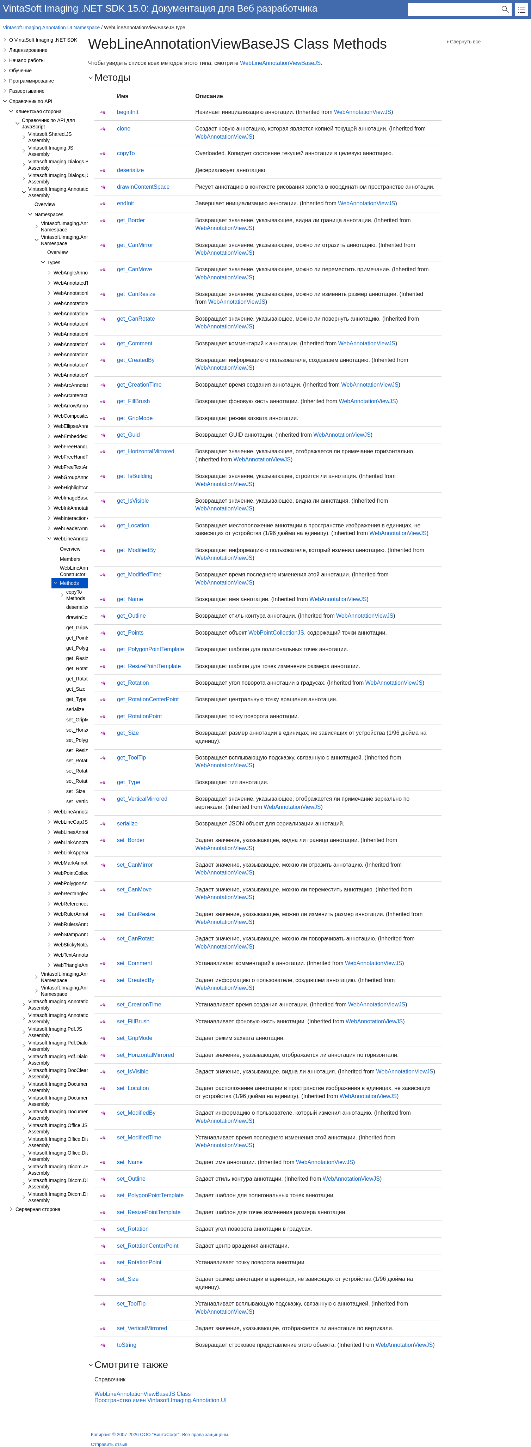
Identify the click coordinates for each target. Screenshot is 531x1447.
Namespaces (49, 214)
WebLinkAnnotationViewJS (83, 842)
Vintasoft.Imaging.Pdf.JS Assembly (55, 1032)
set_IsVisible (133, 1071)
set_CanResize (136, 914)
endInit (125, 203)
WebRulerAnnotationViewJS (84, 914)
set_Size (75, 791)
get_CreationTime (139, 385)
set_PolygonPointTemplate (150, 1195)
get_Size (75, 689)
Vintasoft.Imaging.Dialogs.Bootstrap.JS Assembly (71, 165)
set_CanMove (134, 889)
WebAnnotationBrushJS (80, 293)
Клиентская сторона (39, 111)
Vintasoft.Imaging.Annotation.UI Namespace (51, 27)
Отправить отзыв (109, 1444)
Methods (69, 583)
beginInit (127, 112)
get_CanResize (136, 294)
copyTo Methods (75, 595)
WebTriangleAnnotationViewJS (87, 965)
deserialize (78, 607)
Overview (45, 204)
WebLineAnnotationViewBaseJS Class (142, 1394)
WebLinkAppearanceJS (79, 852)
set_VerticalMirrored (142, 1328)
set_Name (130, 1162)
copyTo (126, 153)
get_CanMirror (135, 245)
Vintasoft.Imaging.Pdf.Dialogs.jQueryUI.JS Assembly (74, 1060)
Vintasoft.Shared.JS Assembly (50, 137)
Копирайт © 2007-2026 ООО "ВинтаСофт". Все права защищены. (160, 1434)
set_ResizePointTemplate (149, 1212)
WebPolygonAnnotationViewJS (88, 883)
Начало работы (26, 60)
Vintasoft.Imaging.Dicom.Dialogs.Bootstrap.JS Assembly (78, 1183)
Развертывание (26, 91)
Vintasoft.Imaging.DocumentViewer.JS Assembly (70, 1087)
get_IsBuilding (135, 476)
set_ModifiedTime (139, 1137)
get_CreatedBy (136, 360)
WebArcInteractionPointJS (82, 395)
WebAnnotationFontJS (78, 324)
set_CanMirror (135, 865)
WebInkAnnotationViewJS (82, 508)
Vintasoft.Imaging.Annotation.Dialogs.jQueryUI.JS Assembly (82, 1018)
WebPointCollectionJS (78, 873)
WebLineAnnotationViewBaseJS (280, 63)
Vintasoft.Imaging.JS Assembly (50, 151)
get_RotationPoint (85, 679)
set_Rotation (80, 760)
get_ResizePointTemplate (149, 666)
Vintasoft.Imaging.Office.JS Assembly (57, 1128)
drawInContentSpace (143, 187)
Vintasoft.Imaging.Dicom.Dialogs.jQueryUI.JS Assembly (77, 1197)
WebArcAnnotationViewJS (82, 385)
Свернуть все (465, 41)
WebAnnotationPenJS (78, 334)
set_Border (130, 840)
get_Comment (135, 343)
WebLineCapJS (71, 822)
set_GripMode (81, 719)
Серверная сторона (38, 1209)
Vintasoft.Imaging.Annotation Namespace (72, 226)
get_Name (130, 599)
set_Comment (134, 963)
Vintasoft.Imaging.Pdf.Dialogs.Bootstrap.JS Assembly (75, 1046)
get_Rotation (133, 683)
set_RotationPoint (85, 781)
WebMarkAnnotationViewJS (84, 863)
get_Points (77, 638)
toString (126, 1345)
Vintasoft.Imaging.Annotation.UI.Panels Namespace (83, 977)
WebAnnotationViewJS (79, 365)
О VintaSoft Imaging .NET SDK (43, 40)
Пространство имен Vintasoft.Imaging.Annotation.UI (160, 1400)
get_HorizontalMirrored (145, 451)
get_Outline (131, 616)
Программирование (31, 81)
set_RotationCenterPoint (147, 1246)
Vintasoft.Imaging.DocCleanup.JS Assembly (65, 1073)
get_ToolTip (131, 758)
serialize (75, 709)
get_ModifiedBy (136, 550)
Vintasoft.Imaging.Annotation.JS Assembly (63, 192)
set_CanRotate (136, 939)
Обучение (20, 70)
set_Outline (131, 1179)
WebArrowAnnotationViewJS (85, 405)
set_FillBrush (133, 1021)
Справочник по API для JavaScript (48, 123)
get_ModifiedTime (139, 574)
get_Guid (128, 435)
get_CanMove (134, 269)
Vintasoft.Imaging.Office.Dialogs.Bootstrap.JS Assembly (78, 1142)
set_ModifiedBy (136, 1113)
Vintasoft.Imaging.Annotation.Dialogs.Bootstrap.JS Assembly (83, 1005)
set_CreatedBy (135, 980)
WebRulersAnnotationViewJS (86, 924)
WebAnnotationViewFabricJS (85, 354)
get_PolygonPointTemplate (150, 649)
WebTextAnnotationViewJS (83, 955)
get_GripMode (82, 627)
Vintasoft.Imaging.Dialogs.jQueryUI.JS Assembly (70, 178)
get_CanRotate (136, 319)
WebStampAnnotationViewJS (86, 934)
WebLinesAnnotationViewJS (84, 832)
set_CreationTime (139, 1004)
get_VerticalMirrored (142, 799)
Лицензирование (28, 50)
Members (70, 559)
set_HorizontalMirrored (145, 1055)
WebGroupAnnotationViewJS (85, 477)
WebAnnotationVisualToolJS (84, 375)
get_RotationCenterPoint (148, 699)
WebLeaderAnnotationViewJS (86, 528)
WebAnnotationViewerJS (81, 344)
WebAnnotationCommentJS (84, 313)
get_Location (133, 525)
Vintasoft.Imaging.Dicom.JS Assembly (58, 1170)
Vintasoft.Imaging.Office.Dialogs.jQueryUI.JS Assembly (77, 1156)
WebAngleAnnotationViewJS (85, 273)
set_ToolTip (131, 1304)
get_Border (131, 220)
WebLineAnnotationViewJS (83, 812)
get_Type (76, 699)
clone (123, 129)
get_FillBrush (133, 401)
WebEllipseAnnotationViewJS (86, 426)
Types (53, 262)
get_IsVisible (133, 501)
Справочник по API (31, 101)
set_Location (133, 1088)
